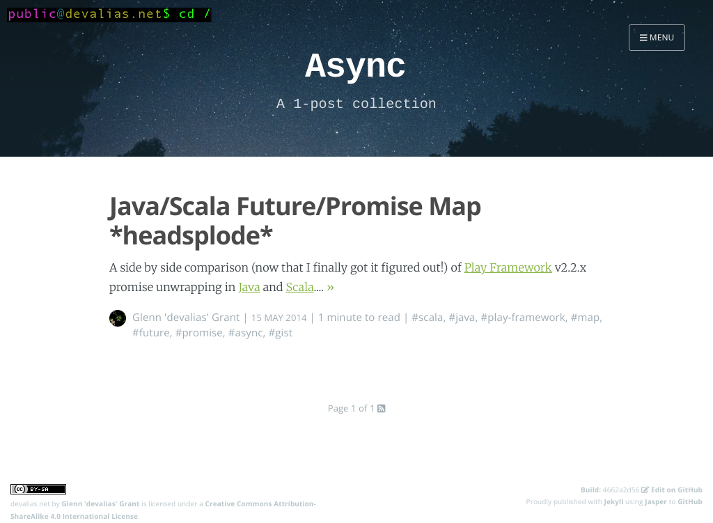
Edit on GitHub (672, 489)
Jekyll (614, 501)
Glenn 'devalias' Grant (186, 318)
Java (249, 288)
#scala (427, 318)
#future (151, 333)
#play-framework (523, 318)
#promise (199, 333)
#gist (280, 333)
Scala (300, 288)
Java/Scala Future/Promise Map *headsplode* (295, 220)
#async (245, 333)
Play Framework (508, 268)
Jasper (656, 501)
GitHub (690, 501)
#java (461, 318)
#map (585, 318)
